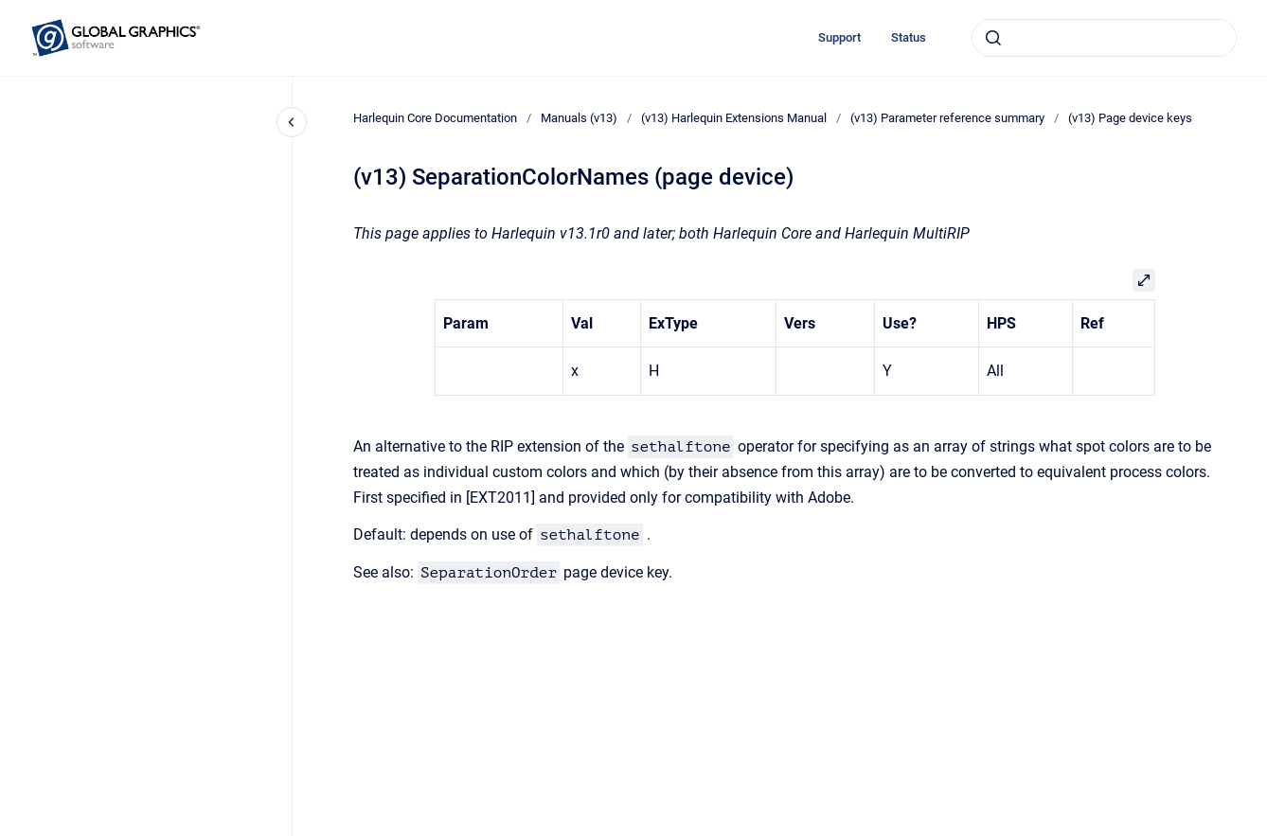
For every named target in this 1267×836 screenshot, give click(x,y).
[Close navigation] (292, 122)
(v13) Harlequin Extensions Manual (734, 118)
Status (908, 37)
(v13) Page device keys (1130, 118)
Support (839, 37)
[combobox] (1104, 38)
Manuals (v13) (579, 118)
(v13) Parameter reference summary (947, 118)
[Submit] (993, 38)
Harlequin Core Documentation (435, 118)
